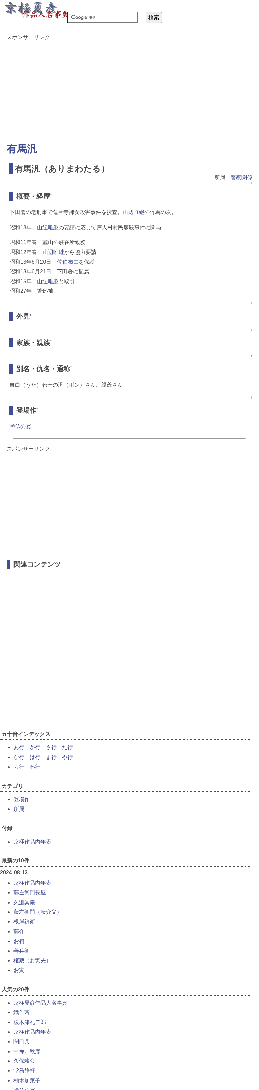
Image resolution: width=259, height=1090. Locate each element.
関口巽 (21, 1041)
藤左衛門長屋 (29, 892)
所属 (18, 809)
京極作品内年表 (32, 842)
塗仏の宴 (20, 426)
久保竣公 (24, 1061)
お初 (18, 941)
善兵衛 (21, 951)
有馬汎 (22, 148)
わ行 (35, 767)
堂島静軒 (24, 1070)
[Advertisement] (129, 88)
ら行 (18, 767)
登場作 (21, 799)
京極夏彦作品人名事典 (40, 1003)
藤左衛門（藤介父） (37, 912)
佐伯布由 (68, 262)
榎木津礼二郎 (29, 1022)
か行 (35, 747)
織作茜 (21, 1012)
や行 (67, 757)
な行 (18, 757)
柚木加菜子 (26, 1080)
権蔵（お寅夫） (32, 960)
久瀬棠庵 (24, 902)
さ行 (51, 747)
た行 (67, 747)
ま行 (51, 757)
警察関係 (241, 177)
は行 (35, 757)
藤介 (18, 931)
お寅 (18, 970)
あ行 (18, 747)
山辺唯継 (133, 212)
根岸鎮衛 (24, 921)
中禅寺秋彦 (26, 1051)
